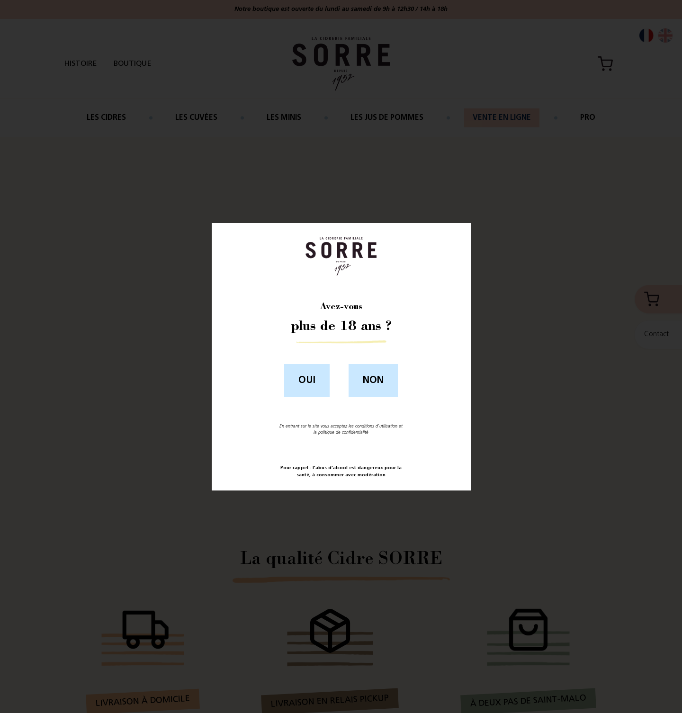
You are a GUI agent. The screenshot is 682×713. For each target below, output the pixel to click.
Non (373, 380)
